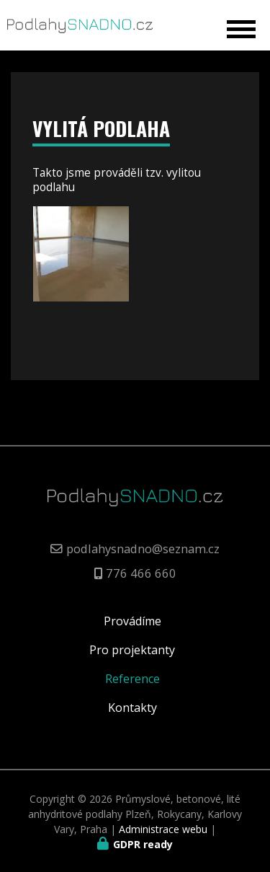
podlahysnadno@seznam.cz (143, 548)
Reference (132, 679)
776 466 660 (141, 573)
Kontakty (132, 707)
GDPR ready (143, 844)
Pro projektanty (132, 650)
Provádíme (132, 621)
